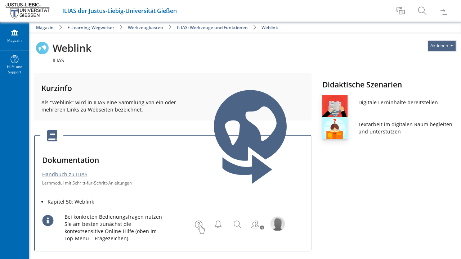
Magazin (45, 27)
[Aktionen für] (442, 46)
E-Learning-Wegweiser (90, 27)
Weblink (269, 27)
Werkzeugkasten (145, 27)
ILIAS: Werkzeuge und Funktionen (212, 27)
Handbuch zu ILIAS (65, 174)
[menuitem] (401, 11)
